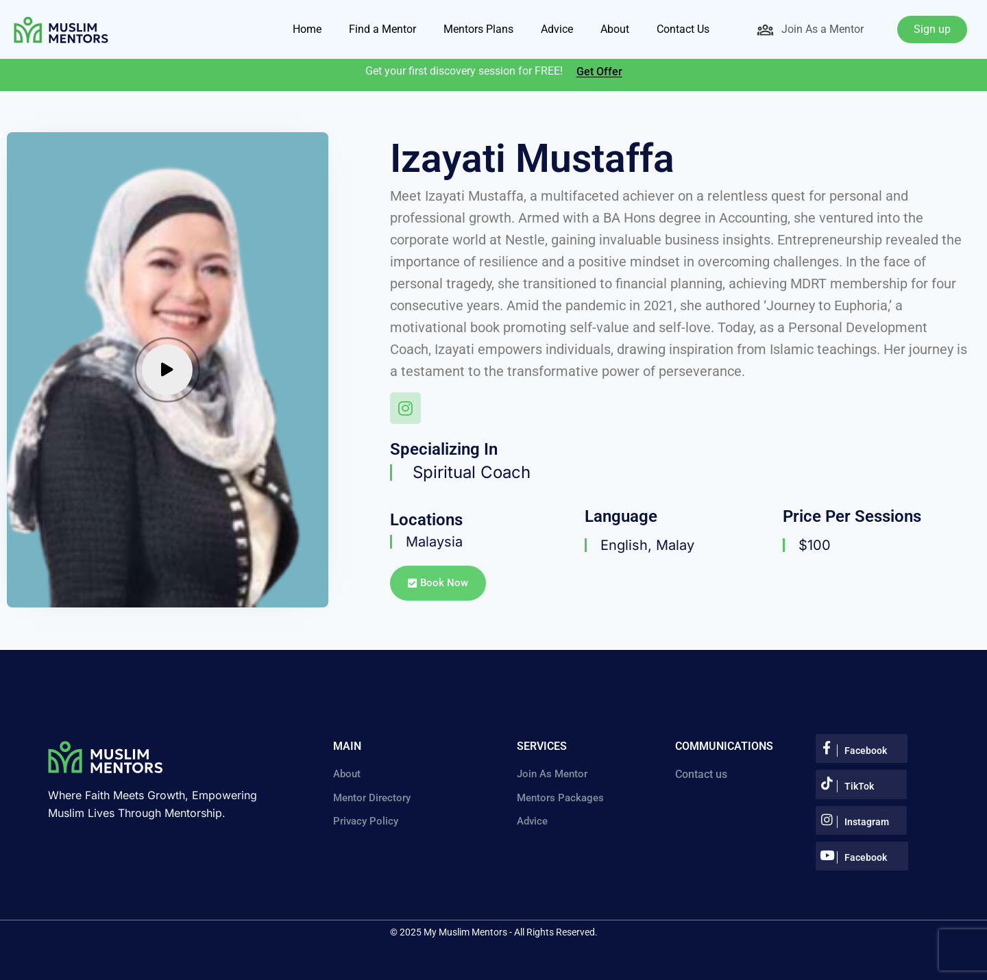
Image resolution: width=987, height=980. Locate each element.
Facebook (865, 750)
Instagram (866, 821)
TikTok (859, 786)
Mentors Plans (478, 29)
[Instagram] (406, 408)
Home (307, 29)
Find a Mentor (382, 29)
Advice (557, 29)
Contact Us (683, 29)
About (614, 29)
